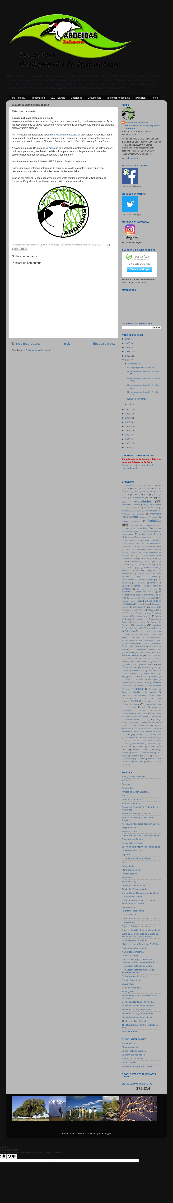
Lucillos (125, 671)
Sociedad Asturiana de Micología (138, 1002)
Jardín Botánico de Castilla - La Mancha (141, 918)
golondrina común (152, 643)
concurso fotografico (146, 571)
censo (158, 546)
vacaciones (157, 756)
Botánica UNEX (129, 831)
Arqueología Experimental (151, 525)
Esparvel (154, 622)
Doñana (142, 610)
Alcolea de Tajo (151, 508)
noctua (127, 689)
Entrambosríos (139, 622)
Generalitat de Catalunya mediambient (140, 893)
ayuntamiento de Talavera (149, 534)
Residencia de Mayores (138, 716)
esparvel (126, 854)
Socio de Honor (138, 744)
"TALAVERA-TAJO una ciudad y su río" (138, 485)
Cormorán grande (146, 580)
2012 (128, 426)
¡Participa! (140, 97)
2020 (128, 356)
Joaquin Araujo (129, 922)
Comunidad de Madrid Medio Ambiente (140, 835)
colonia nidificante (150, 567)
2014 (128, 418)
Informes (130, 652)
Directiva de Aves (142, 604)
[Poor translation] (12, 1156)
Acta (151, 497)
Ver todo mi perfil (130, 158)
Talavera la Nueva (140, 750)
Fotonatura (127, 877)
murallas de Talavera (141, 683)
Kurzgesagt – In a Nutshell (134, 940)
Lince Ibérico (131, 665)
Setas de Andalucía (131, 988)
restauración (156, 716)
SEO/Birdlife (130, 738)
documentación (139, 607)
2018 (159, 491)
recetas (154, 710)
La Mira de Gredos (153, 655)
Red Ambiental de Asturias (134, 976)
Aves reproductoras (150, 531)
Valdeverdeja (130, 759)
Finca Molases (153, 637)
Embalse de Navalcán (141, 616)
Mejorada (142, 677)
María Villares (150, 674)
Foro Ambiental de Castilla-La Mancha (137, 640)
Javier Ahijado (144, 652)
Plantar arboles (129, 1062)
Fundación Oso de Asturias (135, 889)
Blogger (107, 1133)
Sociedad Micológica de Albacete (138, 1006)
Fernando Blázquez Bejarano (150, 631)
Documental (156, 607)
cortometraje (140, 583)
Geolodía (128, 643)
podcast (135, 704)
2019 (128, 360)
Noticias (138, 688)
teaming (125, 753)
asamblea (142, 528)
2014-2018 (126, 492)
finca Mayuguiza (138, 637)
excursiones (140, 625)
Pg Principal (18, 97)
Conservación (128, 580)
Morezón (125, 683)
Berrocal (158, 537)
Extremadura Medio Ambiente (136, 858)
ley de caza (157, 662)
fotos (159, 640)
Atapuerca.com (129, 828)
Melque (154, 676)
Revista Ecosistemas (132, 980)
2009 (128, 439)
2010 (128, 435)
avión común (128, 534)
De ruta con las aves (147, 589)
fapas (124, 862)
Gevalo (138, 643)
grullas (141, 646)
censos (146, 559)
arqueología (133, 525)
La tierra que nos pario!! (133, 1055)
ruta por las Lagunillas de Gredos (148, 731)
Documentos (94, 97)
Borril (155, 540)
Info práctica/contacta (118, 97)
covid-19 (154, 583)
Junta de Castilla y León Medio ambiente (141, 930)
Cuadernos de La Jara (133, 839)
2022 (128, 347)
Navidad (140, 686)
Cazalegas (149, 546)
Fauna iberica (128, 866)
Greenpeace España (132, 896)
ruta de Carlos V (154, 722)
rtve (143, 722)
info (159, 649)
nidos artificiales (154, 686)
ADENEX (126, 780)
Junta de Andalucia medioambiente (139, 926)
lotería (156, 668)
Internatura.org (129, 907)
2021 (128, 351)
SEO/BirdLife (128, 984)
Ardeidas (53, 148)
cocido (158, 564)
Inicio (66, 343)
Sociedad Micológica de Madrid (137, 1009)
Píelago (125, 704)
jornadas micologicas (132, 655)
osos (127, 698)
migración (139, 680)
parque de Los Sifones (143, 698)
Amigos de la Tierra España (135, 792)
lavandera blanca (141, 661)
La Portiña (129, 658)
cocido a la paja (132, 567)
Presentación (38, 97)
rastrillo (142, 710)
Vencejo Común (154, 759)
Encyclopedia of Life (131, 850)
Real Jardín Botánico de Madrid (137, 966)
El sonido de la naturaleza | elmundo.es (141, 847)
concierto (125, 571)
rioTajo (124, 722)
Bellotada (129, 537)
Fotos (155, 97)
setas (124, 740)
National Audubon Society (134, 948)
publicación (131, 707)
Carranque (126, 546)
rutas (127, 734)
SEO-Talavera (155, 734)
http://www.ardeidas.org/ (64, 134)
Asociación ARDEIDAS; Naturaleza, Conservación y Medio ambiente (142, 125)
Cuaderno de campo (131, 586)
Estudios (126, 625)
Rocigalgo (134, 722)
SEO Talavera (57, 97)
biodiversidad (143, 540)
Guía (131, 649)
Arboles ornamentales (132, 799)
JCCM (156, 652)
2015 (128, 414)
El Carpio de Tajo (154, 610)
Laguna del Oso (144, 658)
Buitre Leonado (128, 543)
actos (144, 505)
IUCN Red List (129, 914)
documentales (130, 610)
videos (150, 762)
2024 (128, 339)
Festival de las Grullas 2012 (136, 634)
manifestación (137, 671)
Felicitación (130, 631)
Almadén (125, 511)
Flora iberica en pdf (131, 870)
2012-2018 (146, 489)
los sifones (145, 668)
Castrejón (137, 546)
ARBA (125, 795)
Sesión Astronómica (149, 737)
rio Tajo (146, 719)
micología (126, 680)
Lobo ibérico (147, 664)
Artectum (129, 528)
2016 (128, 409)
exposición (156, 625)
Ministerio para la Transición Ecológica (140, 944)
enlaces (140, 619)
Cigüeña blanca (130, 561)
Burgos (141, 543)
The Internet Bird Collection (135, 1021)
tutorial (146, 756)
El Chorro (128, 613)
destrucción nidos (144, 592)
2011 (128, 430)
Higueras (140, 649)
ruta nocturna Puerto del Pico (139, 725)
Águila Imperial (155, 505)
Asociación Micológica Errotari (136, 813)
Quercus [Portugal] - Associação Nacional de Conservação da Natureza (140, 960)
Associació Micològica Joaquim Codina (140, 824)
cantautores (153, 543)
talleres (155, 750)
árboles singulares (131, 521)
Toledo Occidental (148, 753)
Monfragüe (152, 680)
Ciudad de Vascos (143, 564)
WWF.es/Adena (129, 1031)
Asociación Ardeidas (132, 803)
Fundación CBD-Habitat (133, 885)
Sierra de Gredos (139, 741)
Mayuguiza (127, 676)
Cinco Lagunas (151, 562)
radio (144, 707)
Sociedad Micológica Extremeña (137, 1013)
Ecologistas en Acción (132, 843)
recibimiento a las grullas (134, 713)
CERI (155, 558)
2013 (128, 422)
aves (136, 531)
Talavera (139, 747)
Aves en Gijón (129, 1043)
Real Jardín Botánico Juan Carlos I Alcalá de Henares (139, 971)
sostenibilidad (153, 744)
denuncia (126, 592)
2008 (128, 443)
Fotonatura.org (129, 881)
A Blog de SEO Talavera (133, 776)
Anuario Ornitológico (150, 517)
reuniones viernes (132, 719)
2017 (152, 492)
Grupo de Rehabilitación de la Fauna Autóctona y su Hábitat (139, 901)
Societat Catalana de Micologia (137, 1017)
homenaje (150, 649)
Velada (141, 759)
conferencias (127, 574)
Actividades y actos (130, 505)
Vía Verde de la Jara (134, 762)
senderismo (140, 734)
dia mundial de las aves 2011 (143, 598)
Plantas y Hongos (130, 955)
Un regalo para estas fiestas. (141, 367)
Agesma (126, 784)
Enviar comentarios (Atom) (38, 350)
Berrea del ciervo (144, 537)
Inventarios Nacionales (133, 911)
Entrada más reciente (26, 343)
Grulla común (128, 646)
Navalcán (129, 686)
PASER (134, 701)
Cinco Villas (126, 565)
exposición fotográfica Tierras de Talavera (143, 628)
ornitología (156, 695)
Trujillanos (135, 756)
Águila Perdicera (132, 508)
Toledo (134, 753)
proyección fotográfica (152, 704)
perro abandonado (150, 701)
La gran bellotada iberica (134, 1051)
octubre (132, 404)
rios (156, 719)
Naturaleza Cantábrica (133, 952)
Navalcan (157, 683)
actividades (143, 501)
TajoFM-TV (126, 747)
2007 (128, 447)
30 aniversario (137, 497)
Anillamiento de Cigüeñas (133, 514)
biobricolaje (129, 540)
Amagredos (127, 788)
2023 (128, 343)
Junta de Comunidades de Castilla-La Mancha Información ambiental (140, 935)
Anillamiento (151, 511)
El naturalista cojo (130, 1047)
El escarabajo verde (143, 613)
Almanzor (137, 511)
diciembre (133, 364)
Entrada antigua (104, 343)
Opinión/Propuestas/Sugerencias (134, 695)
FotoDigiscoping (130, 874)
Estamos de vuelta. (136, 399)
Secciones (76, 97)
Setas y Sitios (128, 991)
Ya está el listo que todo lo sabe (137, 1066)
